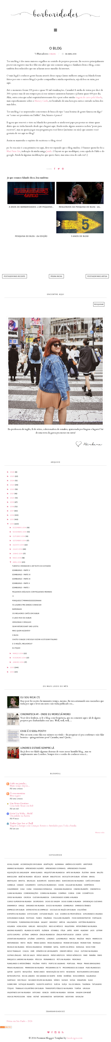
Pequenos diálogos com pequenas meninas (32, 592)
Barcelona (12, 877)
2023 (12, 485)
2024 (12, 481)
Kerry (76, 930)
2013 (12, 667)
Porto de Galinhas (57, 964)
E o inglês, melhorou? (22, 644)
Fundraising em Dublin (29, 922)
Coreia (71, 893)
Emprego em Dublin (15, 910)
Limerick (34, 935)
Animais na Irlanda (15, 868)
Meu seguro (15, 795)
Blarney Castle (41, 100)
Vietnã (36, 997)
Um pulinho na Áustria (20, 815)
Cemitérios (89, 885)
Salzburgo (91, 976)
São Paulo (21, 980)
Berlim (45, 877)
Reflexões (27, 972)
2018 (12, 507)
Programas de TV (53, 968)
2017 (12, 511)
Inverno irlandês (15, 930)
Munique (97, 943)
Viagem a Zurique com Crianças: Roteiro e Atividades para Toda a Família (43, 825)
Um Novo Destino (19, 803)
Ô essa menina (17, 793)
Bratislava (12, 881)
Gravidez (53, 922)
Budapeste (42, 881)
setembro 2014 (19, 541)
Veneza (45, 992)
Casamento (30, 885)
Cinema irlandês (81, 889)
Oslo (76, 951)
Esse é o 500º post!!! (33, 731)
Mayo (23, 943)
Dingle (21, 906)
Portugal (71, 964)
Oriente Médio (66, 951)
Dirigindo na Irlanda (35, 906)
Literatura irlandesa (16, 939)
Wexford (69, 997)
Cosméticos (88, 893)
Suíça (64, 984)
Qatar (10, 972)
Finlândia (48, 918)
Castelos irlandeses (46, 885)
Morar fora (85, 943)
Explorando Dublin (15, 918)
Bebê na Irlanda (26, 877)
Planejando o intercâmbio (19, 964)
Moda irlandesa (54, 943)
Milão (29, 943)
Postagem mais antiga (97, 276)
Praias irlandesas (15, 968)
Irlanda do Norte (32, 930)
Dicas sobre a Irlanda (71, 901)
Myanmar (48, 947)
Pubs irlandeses (93, 968)
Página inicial (56, 276)
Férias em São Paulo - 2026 (19, 1021)
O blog (52, 54)
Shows (64, 980)
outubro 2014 (19, 536)
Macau (72, 939)
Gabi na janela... (18, 783)
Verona (70, 992)
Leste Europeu (13, 935)
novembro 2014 (20, 532)
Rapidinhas (17, 609)
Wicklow (80, 997)
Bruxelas (31, 881)
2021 (12, 494)
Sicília (72, 980)
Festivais (30, 918)
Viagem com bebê (83, 992)
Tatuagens (97, 984)
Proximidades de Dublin (73, 968)
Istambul (55, 930)
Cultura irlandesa (41, 897)
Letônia (25, 935)
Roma (59, 976)
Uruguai (86, 988)
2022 (12, 489)
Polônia (36, 964)
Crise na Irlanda (14, 897)
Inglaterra (69, 926)
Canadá (20, 885)
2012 (12, 672)
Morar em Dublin (71, 943)
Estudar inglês (46, 914)
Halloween (72, 922)
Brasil (92, 877)
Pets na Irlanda (64, 959)
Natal (56, 947)
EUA (56, 914)
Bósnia (84, 877)
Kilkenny (84, 930)
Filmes (39, 918)
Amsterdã (87, 864)
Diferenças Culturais (92, 901)
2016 (12, 515)
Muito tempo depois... (20, 785)
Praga (79, 964)
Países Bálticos (58, 955)
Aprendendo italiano (76, 868)
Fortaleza (96, 918)
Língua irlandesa (47, 935)
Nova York (90, 947)
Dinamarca (12, 906)
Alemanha (59, 864)
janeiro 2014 (18, 662)
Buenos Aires (54, 881)
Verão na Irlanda (58, 992)
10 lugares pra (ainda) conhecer (26, 605)
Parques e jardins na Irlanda (20, 959)
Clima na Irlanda (14, 893)
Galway (44, 922)
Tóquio (10, 988)
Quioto (17, 972)
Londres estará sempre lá (37, 747)
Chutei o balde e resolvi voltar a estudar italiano (34, 639)
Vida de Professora (16, 997)
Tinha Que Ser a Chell (21, 823)
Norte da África (67, 947)
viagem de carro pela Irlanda (88, 97)
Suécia (57, 984)
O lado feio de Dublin (21, 618)
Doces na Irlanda (54, 906)
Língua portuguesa (65, 935)
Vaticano (36, 992)
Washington (46, 997)
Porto (44, 964)
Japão (69, 930)
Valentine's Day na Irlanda (19, 992)
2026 (12, 472)
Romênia (67, 976)
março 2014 (18, 653)
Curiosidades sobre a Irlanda (64, 897)
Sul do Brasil (75, 984)
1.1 (13, 596)
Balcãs (100, 873)
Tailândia (86, 984)
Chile (22, 889)
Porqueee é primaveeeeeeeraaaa (26, 601)
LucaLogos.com (74, 1038)
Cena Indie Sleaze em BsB (21, 805)
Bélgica (37, 877)
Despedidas (38, 901)
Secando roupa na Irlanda (40, 980)
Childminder (12, 889)
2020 (12, 498)
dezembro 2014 (20, 528)
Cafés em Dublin (92, 881)
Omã (32, 951)
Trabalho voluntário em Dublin (30, 988)
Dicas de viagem (52, 901)
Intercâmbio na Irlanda (86, 926)
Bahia (92, 873)
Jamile (49, 151)
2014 (12, 524)
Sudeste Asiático (44, 984)
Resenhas (70, 972)
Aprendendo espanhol (56, 868)
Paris (99, 955)
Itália (63, 930)
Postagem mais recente (14, 276)
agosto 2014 (18, 545)
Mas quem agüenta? (21, 631)
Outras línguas (14, 955)
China (28, 889)
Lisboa (78, 935)
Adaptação (48, 864)
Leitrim (99, 930)
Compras (62, 893)
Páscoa (38, 959)
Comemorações (31, 893)
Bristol (21, 881)
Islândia (45, 930)
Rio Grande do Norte (46, 976)
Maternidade (13, 943)
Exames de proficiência (70, 914)
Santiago (11, 980)
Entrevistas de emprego (37, 910)
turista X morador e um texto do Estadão (31, 566)
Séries (57, 980)
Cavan (61, 885)
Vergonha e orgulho (21, 622)
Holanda (11, 926)
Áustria (85, 873)
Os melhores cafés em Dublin (25, 613)
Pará (85, 955)
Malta (88, 939)
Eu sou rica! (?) (30, 697)
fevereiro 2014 (19, 658)
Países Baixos (43, 955)
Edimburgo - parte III (21, 579)
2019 (12, 502)
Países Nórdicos (74, 955)
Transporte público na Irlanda (59, 988)
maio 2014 (17, 558)
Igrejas (32, 926)
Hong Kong (22, 926)
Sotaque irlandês (26, 984)
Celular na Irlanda (73, 885)
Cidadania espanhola (42, 889)
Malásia (80, 939)
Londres (50, 939)
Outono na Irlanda (89, 951)
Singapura (81, 980)
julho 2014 (18, 549)
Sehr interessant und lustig (25, 626)
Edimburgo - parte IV (21, 575)
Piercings (76, 959)
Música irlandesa (34, 947)
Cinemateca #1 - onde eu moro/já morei (45, 714)
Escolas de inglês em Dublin (63, 910)
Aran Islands (36, 873)
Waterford (59, 997)
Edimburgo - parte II (21, 583)
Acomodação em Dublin (31, 864)
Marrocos (97, 939)
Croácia (27, 897)
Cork (78, 893)
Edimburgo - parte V (21, 570)
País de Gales (29, 955)
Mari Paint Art (13, 151)
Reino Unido (39, 972)
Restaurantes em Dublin (88, 972)
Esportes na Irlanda (16, 914)
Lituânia (31, 939)
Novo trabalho (14, 951)
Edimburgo (68, 906)
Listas (85, 935)
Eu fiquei (16, 648)
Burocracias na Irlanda (73, 881)
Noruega (80, 947)
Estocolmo (32, 914)
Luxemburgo (62, 939)
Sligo (90, 980)
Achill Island (13, 864)
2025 (12, 476)
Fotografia (12, 922)
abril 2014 (17, 562)
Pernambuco (49, 959)
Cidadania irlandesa (63, 889)
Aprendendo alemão (35, 868)
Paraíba (92, 955)
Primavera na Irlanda (34, 968)
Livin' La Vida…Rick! (21, 813)
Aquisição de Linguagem (18, 873)
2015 (12, 519)
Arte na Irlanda (73, 873)
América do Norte (73, 864)
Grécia (62, 922)
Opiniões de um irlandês (47, 951)
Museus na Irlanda (15, 947)
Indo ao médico (56, 926)
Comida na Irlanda (48, 893)
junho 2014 (18, 554)
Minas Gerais (40, 943)
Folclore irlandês (62, 918)
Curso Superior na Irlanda (19, 901)
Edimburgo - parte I (20, 588)
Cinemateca (95, 889)
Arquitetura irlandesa (54, 873)
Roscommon (79, 976)
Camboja (11, 885)
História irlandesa (86, 922)
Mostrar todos (99, 832)
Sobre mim (12, 984)
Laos (92, 930)
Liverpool (40, 939)
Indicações (42, 926)
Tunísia (78, 988)
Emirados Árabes (83, 906)
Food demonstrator (81, 918)
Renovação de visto (55, 972)
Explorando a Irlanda (93, 914)
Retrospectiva (13, 976)
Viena (29, 997)
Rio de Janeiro (28, 976)
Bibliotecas (55, 877)
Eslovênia (81, 910)
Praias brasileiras (92, 964)
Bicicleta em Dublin (71, 877)
